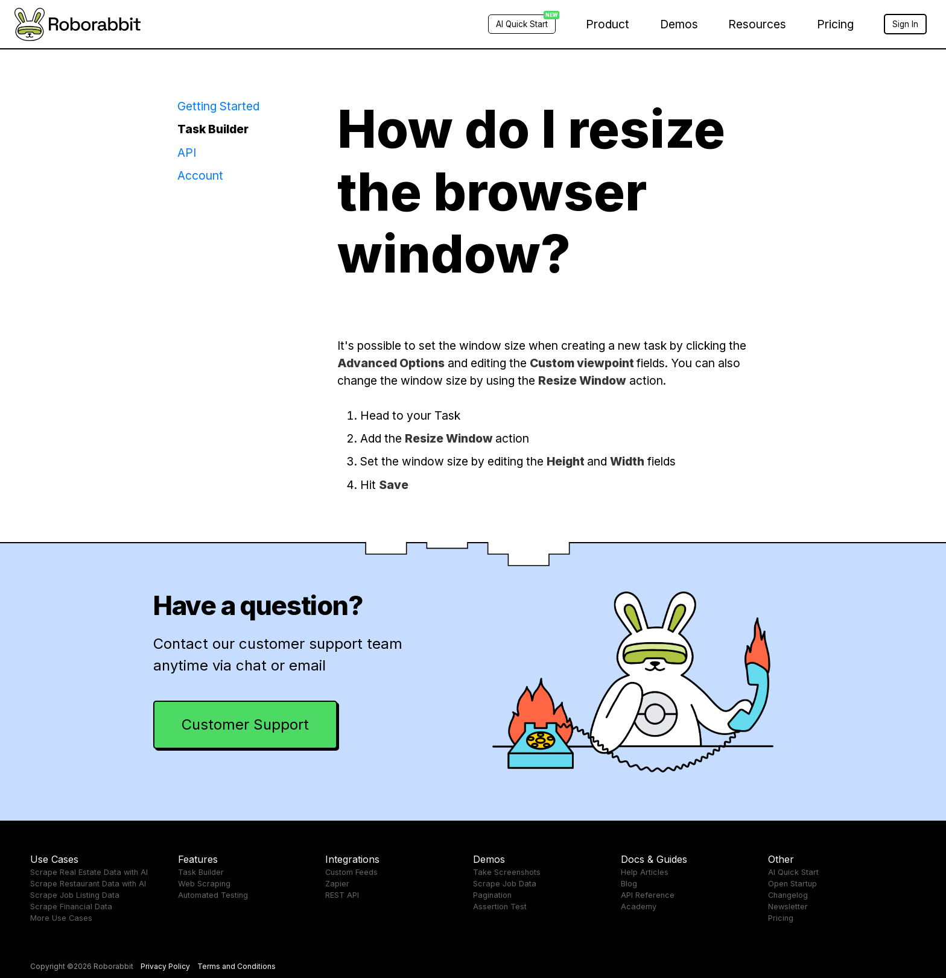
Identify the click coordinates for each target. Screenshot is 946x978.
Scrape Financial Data (71, 906)
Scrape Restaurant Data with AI (88, 883)
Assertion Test (500, 906)
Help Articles (644, 872)
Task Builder (213, 129)
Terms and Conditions (236, 966)
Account (200, 175)
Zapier (337, 883)
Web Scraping (204, 883)
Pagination (492, 895)
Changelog (788, 895)
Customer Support (245, 724)
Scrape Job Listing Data (74, 895)
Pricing (835, 24)
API (186, 152)
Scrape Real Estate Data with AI (89, 872)
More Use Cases (61, 918)
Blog (629, 883)
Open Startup (792, 883)
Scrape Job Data (504, 883)
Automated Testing (213, 895)
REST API (342, 895)
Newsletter (788, 906)
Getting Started (218, 106)
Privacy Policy (165, 966)
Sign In (905, 24)
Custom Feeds (351, 872)
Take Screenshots (507, 872)
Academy (638, 906)
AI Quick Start (793, 872)
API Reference (648, 895)
